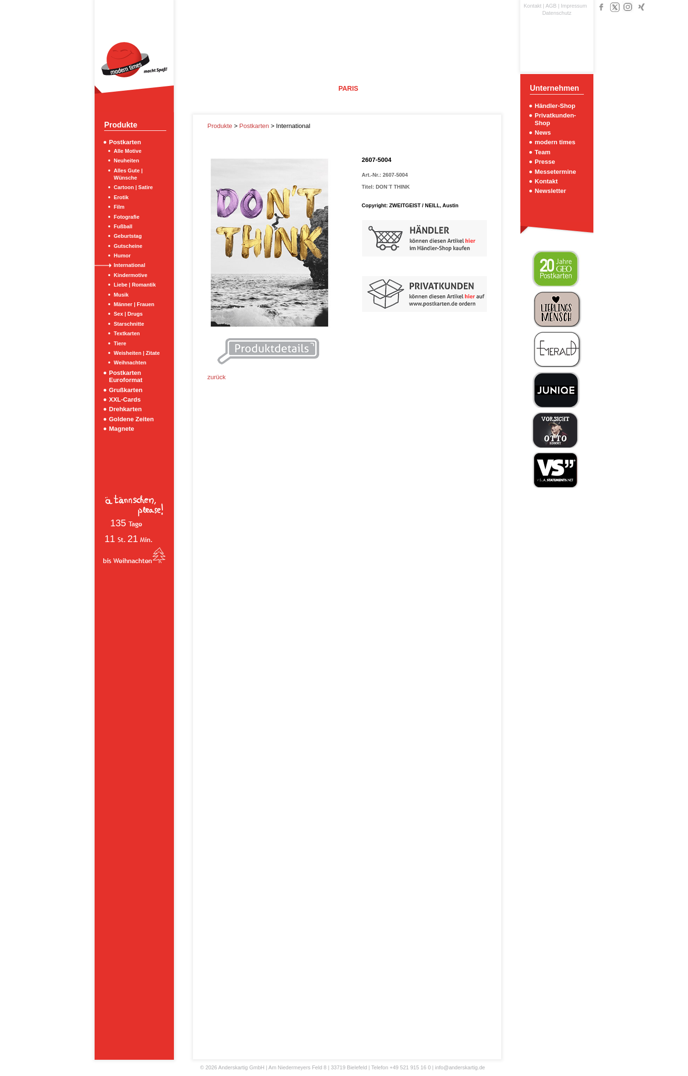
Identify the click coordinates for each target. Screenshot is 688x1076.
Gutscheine (128, 246)
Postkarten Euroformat (125, 376)
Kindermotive (130, 275)
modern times (555, 142)
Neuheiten (126, 160)
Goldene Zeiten (131, 419)
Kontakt (532, 6)
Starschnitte (129, 324)
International (129, 265)
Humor (122, 255)
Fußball (123, 226)
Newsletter (550, 190)
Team (542, 152)
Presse (545, 161)
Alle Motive (127, 151)
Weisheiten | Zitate (137, 353)
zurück (216, 377)
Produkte (220, 125)
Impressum (574, 6)
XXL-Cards (124, 399)
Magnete (121, 428)
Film (119, 207)
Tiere (120, 343)
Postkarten (125, 142)
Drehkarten (125, 409)
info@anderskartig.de (460, 1067)
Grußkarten (125, 390)
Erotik (121, 197)
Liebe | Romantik (135, 285)
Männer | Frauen (134, 304)
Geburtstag (128, 236)
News (543, 132)
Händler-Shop (555, 105)
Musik (121, 295)
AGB (551, 6)
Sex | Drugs (128, 314)
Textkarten (127, 333)
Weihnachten (130, 362)
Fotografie (127, 217)
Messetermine (555, 171)
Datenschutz (556, 13)
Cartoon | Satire (133, 187)
